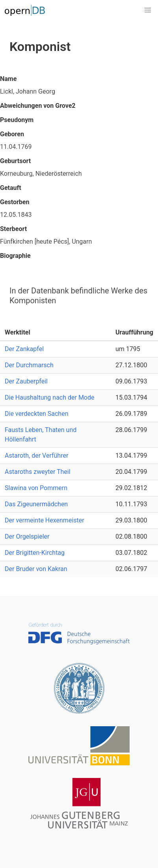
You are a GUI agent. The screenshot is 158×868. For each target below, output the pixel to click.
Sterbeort (13, 229)
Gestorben (14, 202)
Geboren (12, 134)
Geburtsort (15, 161)
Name (8, 79)
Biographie (15, 255)
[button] (148, 10)
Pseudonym (16, 120)
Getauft (10, 188)
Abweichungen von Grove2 (38, 105)
